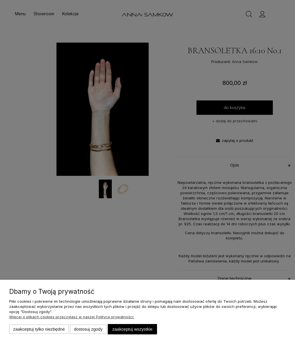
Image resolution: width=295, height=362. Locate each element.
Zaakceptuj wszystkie (132, 329)
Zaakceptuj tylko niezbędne (39, 329)
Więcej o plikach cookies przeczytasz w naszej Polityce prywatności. (71, 317)
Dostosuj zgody (88, 329)
